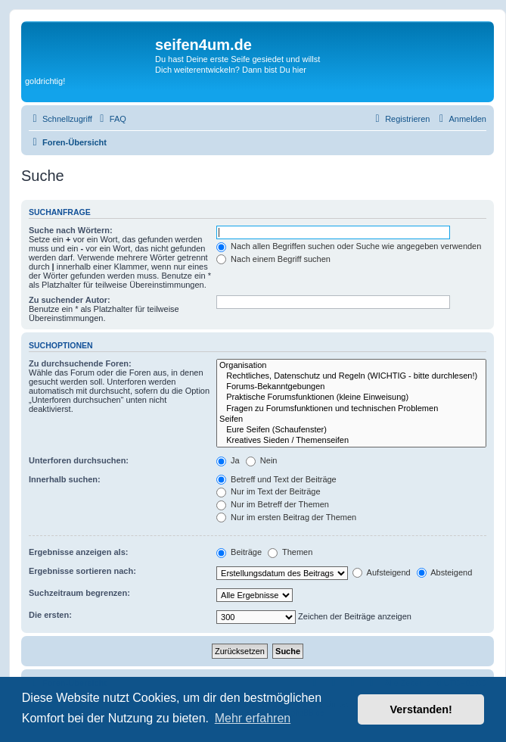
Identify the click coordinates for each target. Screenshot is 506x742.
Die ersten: (50, 614)
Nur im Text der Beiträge (268, 491)
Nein (262, 460)
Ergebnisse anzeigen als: (78, 551)
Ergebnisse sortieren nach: (82, 570)
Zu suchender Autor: (69, 299)
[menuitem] (111, 119)
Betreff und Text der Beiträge (276, 479)
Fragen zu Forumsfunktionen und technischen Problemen (351, 409)
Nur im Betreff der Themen (272, 504)
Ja (228, 460)
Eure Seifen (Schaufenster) (351, 430)
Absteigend (445, 572)
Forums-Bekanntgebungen (351, 387)
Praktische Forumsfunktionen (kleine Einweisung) (351, 397)
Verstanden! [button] (421, 709)
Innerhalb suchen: (65, 479)
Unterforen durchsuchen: (79, 460)
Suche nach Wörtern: (71, 230)
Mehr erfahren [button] (253, 718)
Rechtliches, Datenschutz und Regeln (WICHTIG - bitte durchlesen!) (351, 376)
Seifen (351, 419)
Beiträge (239, 551)
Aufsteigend (381, 572)
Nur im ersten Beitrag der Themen (286, 517)
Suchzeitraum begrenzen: (79, 592)
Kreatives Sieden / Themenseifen (351, 440)
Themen (290, 551)
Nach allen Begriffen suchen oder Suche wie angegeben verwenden (348, 246)
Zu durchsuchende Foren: (80, 363)
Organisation (351, 365)
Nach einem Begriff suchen (273, 258)
